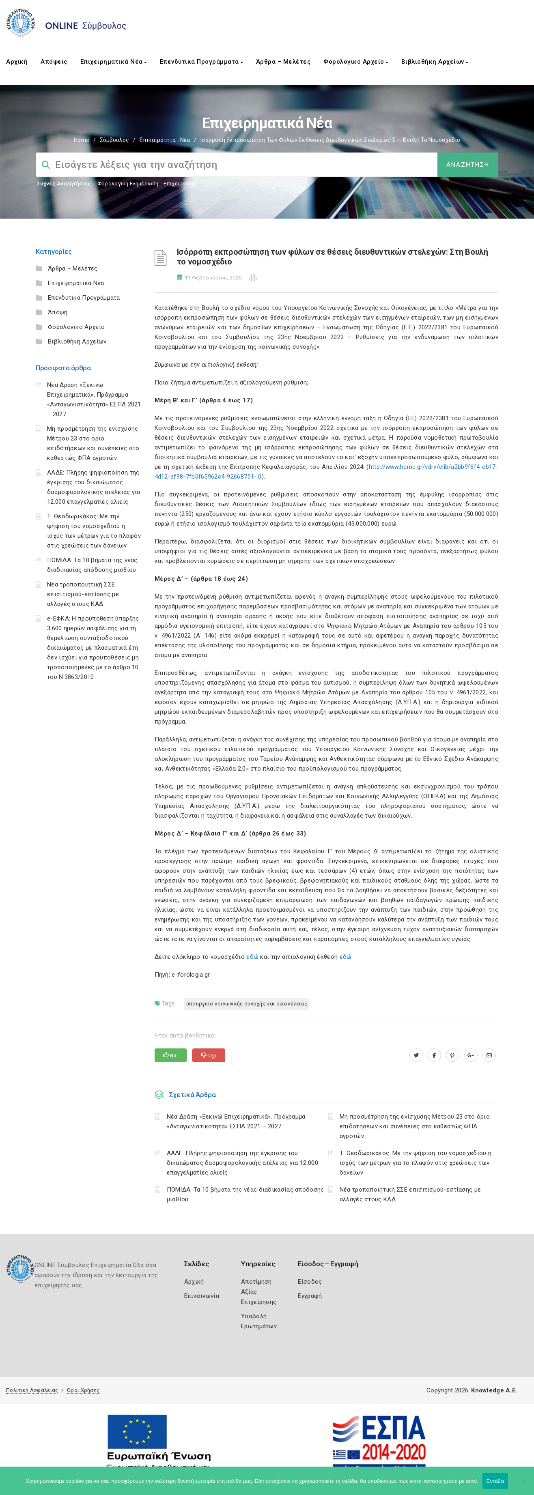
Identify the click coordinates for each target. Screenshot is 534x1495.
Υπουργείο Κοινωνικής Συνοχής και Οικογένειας (246, 1004)
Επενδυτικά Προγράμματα (201, 61)
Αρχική (17, 61)
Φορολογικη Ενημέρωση (128, 183)
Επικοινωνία (201, 1296)
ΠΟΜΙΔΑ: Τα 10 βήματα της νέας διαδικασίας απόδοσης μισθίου (245, 1194)
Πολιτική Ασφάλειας (32, 1390)
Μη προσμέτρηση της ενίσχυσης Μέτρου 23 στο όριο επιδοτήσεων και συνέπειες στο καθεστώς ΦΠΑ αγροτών (415, 1126)
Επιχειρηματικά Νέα (113, 61)
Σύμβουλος (114, 140)
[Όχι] (524, 1485)
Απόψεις (54, 61)
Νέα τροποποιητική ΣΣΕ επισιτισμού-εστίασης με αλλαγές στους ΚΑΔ (83, 594)
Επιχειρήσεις (180, 183)
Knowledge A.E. (494, 1390)
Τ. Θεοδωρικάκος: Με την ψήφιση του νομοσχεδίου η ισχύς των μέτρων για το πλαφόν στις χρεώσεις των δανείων (415, 1162)
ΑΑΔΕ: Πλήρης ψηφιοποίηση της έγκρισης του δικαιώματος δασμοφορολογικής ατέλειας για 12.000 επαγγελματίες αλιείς (242, 1162)
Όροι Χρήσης (83, 1390)
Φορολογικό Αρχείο (355, 61)
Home (81, 140)
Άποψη (58, 312)
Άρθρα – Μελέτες (283, 61)
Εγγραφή (310, 1296)
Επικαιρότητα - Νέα (165, 140)
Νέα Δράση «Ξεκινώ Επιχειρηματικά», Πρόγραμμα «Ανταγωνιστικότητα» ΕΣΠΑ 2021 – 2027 (236, 1121)
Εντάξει (495, 1481)
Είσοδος (310, 1281)
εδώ (253, 956)
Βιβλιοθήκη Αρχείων (434, 61)
